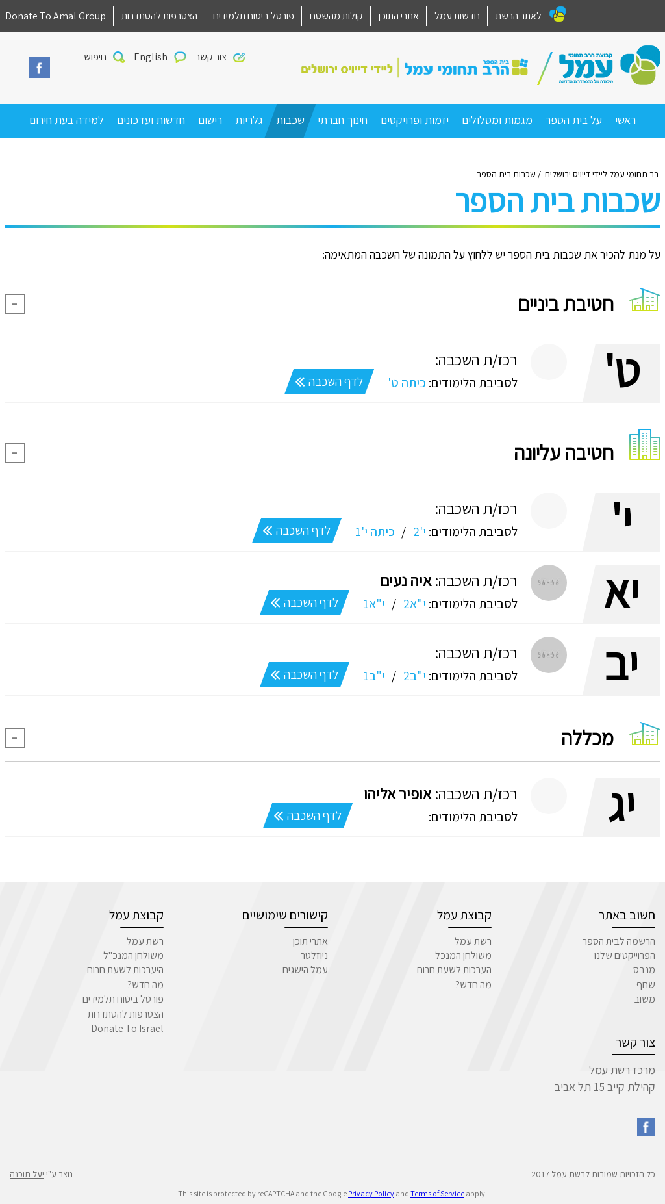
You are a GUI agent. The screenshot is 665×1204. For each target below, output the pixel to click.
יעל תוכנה (27, 1174)
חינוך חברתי (343, 119)
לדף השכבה (329, 381)
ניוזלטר (314, 955)
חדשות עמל (457, 16)
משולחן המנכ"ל (133, 955)
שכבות (290, 119)
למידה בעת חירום (66, 119)
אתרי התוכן (399, 16)
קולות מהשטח (336, 16)
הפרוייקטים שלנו (624, 955)
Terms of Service (437, 1193)
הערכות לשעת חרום (454, 970)
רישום (210, 119)
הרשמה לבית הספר (619, 941)
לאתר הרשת (519, 16)
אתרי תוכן (310, 941)
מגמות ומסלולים (497, 119)
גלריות (249, 119)
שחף (645, 985)
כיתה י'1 (374, 531)
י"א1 (372, 603)
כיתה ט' (405, 382)
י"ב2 (413, 675)
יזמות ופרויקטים (415, 119)
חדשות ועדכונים (151, 119)
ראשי (625, 119)
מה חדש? (473, 985)
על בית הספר (574, 119)
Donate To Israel (127, 1028)
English (151, 57)
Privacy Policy (371, 1193)
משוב (644, 999)
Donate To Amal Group (55, 16)
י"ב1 (372, 675)
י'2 (418, 531)
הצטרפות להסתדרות (159, 16)
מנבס (644, 970)
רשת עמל (473, 941)
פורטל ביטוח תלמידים (253, 16)
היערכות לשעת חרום (125, 970)
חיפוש (95, 57)
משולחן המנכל (463, 955)
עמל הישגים (305, 970)
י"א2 (413, 603)
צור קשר (211, 57)
